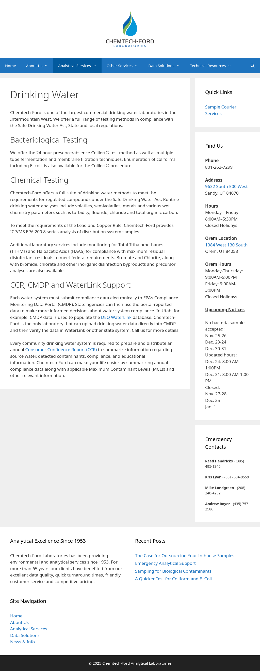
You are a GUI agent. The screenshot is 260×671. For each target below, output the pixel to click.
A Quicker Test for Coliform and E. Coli (173, 579)
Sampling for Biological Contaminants (173, 571)
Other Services (125, 65)
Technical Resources (213, 65)
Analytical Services (80, 65)
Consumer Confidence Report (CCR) (61, 349)
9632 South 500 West (226, 186)
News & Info (22, 642)
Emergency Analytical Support (165, 563)
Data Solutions (166, 65)
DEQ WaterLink (116, 317)
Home (10, 65)
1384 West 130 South (226, 245)
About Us (39, 65)
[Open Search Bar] (252, 65)
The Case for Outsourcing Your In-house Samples (184, 555)
